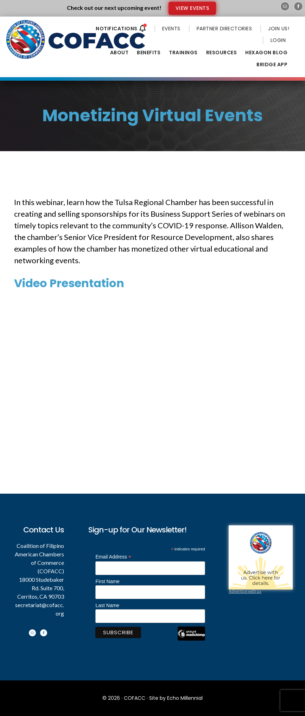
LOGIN (278, 40)
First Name (107, 581)
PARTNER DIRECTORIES (224, 28)
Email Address (113, 557)
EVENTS (171, 28)
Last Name (107, 605)
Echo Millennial (185, 698)
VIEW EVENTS (192, 8)
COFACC (134, 698)
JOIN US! (278, 28)
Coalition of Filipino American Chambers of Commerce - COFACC (76, 39)
